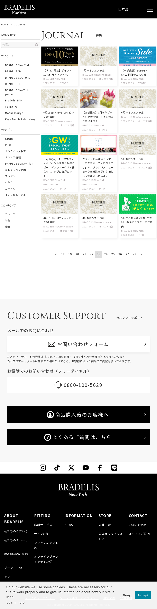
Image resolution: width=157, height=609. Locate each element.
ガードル (10, 188)
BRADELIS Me (13, 71)
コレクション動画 (15, 170)
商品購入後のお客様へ (78, 414)
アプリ (8, 577)
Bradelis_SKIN (13, 100)
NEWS (68, 525)
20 (77, 254)
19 (70, 254)
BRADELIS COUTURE (17, 77)
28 (134, 254)
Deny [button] (127, 595)
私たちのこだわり (16, 531)
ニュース (10, 214)
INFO (8, 145)
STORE (9, 138)
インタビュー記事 (15, 194)
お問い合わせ (138, 525)
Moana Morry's (14, 113)
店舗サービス (43, 525)
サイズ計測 (41, 534)
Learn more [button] (16, 602)
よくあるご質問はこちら (78, 437)
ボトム (9, 182)
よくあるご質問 (139, 534)
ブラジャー (11, 176)
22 (91, 254)
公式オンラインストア (111, 536)
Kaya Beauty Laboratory (20, 119)
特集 (7, 220)
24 (106, 254)
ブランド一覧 (13, 568)
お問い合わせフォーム (83, 344)
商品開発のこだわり (16, 556)
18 (63, 254)
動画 (7, 226)
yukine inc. (11, 106)
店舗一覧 (105, 525)
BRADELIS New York (17, 65)
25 (113, 254)
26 (120, 254)
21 (84, 254)
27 (127, 254)
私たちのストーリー (16, 542)
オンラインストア (15, 151)
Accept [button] (143, 595)
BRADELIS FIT (13, 83)
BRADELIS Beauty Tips (19, 163)
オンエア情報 (13, 157)
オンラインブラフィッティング (46, 559)
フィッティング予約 (46, 545)
